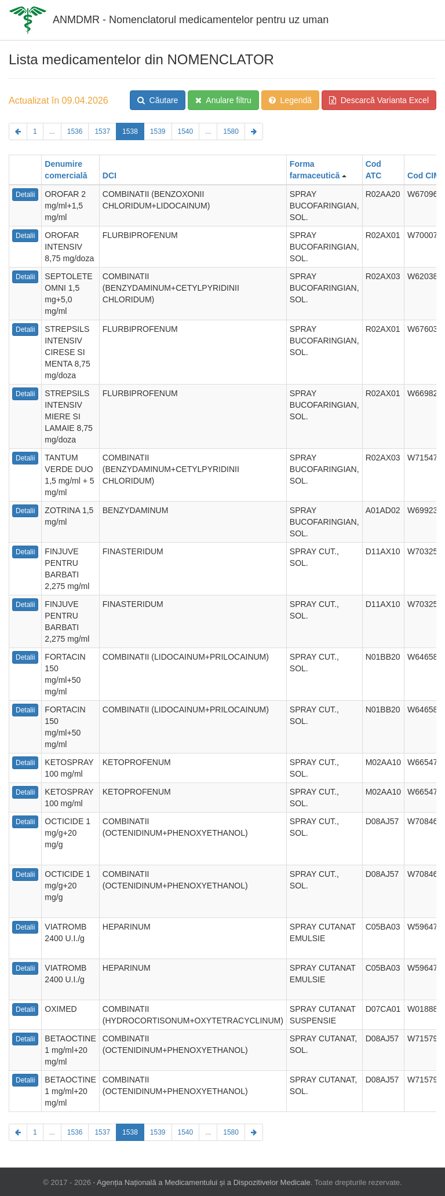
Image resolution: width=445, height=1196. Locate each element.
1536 (75, 131)
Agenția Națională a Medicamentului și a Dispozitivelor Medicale (204, 1182)
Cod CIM (423, 175)
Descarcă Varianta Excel (379, 100)
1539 (158, 131)
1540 (186, 131)
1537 (102, 131)
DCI (109, 175)
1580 (231, 131)
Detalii (25, 195)
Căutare (157, 100)
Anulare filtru (223, 100)
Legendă (290, 100)
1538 (130, 131)
